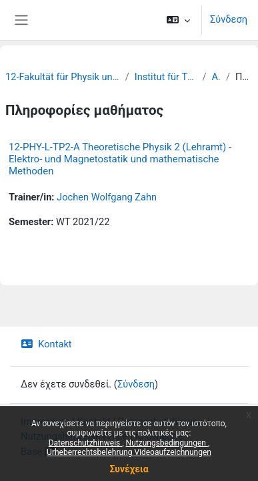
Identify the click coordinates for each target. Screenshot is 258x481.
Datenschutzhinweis (86, 443)
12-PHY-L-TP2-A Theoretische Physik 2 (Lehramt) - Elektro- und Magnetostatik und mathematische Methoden (120, 159)
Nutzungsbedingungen (167, 443)
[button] (178, 20)
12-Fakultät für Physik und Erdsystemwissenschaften (62, 77)
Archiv (216, 77)
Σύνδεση (228, 19)
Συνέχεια (128, 469)
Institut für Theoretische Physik (166, 77)
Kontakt (46, 344)
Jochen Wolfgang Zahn (107, 197)
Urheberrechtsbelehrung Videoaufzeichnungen (129, 452)
